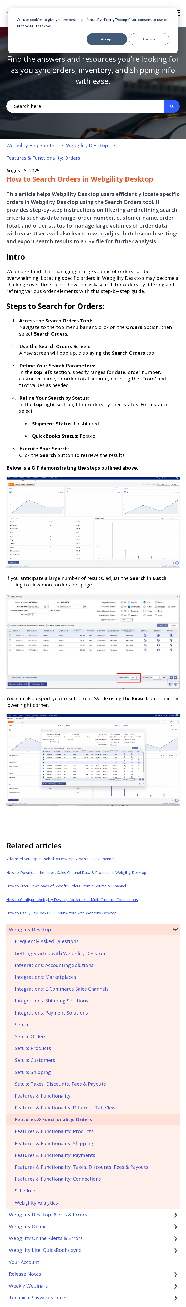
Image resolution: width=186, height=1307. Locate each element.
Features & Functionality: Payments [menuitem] (55, 1155)
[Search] (172, 106)
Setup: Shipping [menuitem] (33, 1072)
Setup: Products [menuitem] (33, 1048)
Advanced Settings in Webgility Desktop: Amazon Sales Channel (60, 858)
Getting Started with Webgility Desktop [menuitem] (60, 953)
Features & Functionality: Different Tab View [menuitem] (65, 1107)
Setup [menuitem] (21, 1024)
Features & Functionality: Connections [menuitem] (58, 1179)
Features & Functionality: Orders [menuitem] (53, 1119)
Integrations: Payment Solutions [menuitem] (51, 1013)
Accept (107, 39)
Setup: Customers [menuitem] (35, 1060)
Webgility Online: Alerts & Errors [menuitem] (46, 1238)
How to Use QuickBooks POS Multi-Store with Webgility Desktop (61, 912)
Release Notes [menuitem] (25, 1274)
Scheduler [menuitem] (26, 1190)
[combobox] (85, 106)
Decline (149, 39)
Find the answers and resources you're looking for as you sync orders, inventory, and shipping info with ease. (93, 70)
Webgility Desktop (87, 145)
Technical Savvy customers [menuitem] (39, 1297)
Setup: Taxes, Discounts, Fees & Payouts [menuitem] (60, 1084)
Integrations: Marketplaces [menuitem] (45, 977)
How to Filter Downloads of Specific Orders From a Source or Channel (66, 885)
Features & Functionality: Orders (43, 158)
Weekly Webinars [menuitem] (28, 1286)
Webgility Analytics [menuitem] (36, 1203)
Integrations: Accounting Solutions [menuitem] (54, 965)
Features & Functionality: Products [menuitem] (54, 1131)
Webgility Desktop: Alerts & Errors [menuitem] (48, 1214)
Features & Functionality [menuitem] (43, 1096)
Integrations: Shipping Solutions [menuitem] (51, 1000)
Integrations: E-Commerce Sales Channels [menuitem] (62, 989)
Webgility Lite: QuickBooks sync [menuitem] (45, 1250)
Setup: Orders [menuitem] (30, 1036)
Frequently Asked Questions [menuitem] (46, 941)
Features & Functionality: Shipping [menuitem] (54, 1143)
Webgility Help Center (31, 145)
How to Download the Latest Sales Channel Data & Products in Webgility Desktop (76, 872)
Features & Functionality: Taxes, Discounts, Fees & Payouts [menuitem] (81, 1167)
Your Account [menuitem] (24, 1262)
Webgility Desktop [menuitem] (30, 929)
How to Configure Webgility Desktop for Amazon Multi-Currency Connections (72, 899)
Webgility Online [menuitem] (28, 1226)
